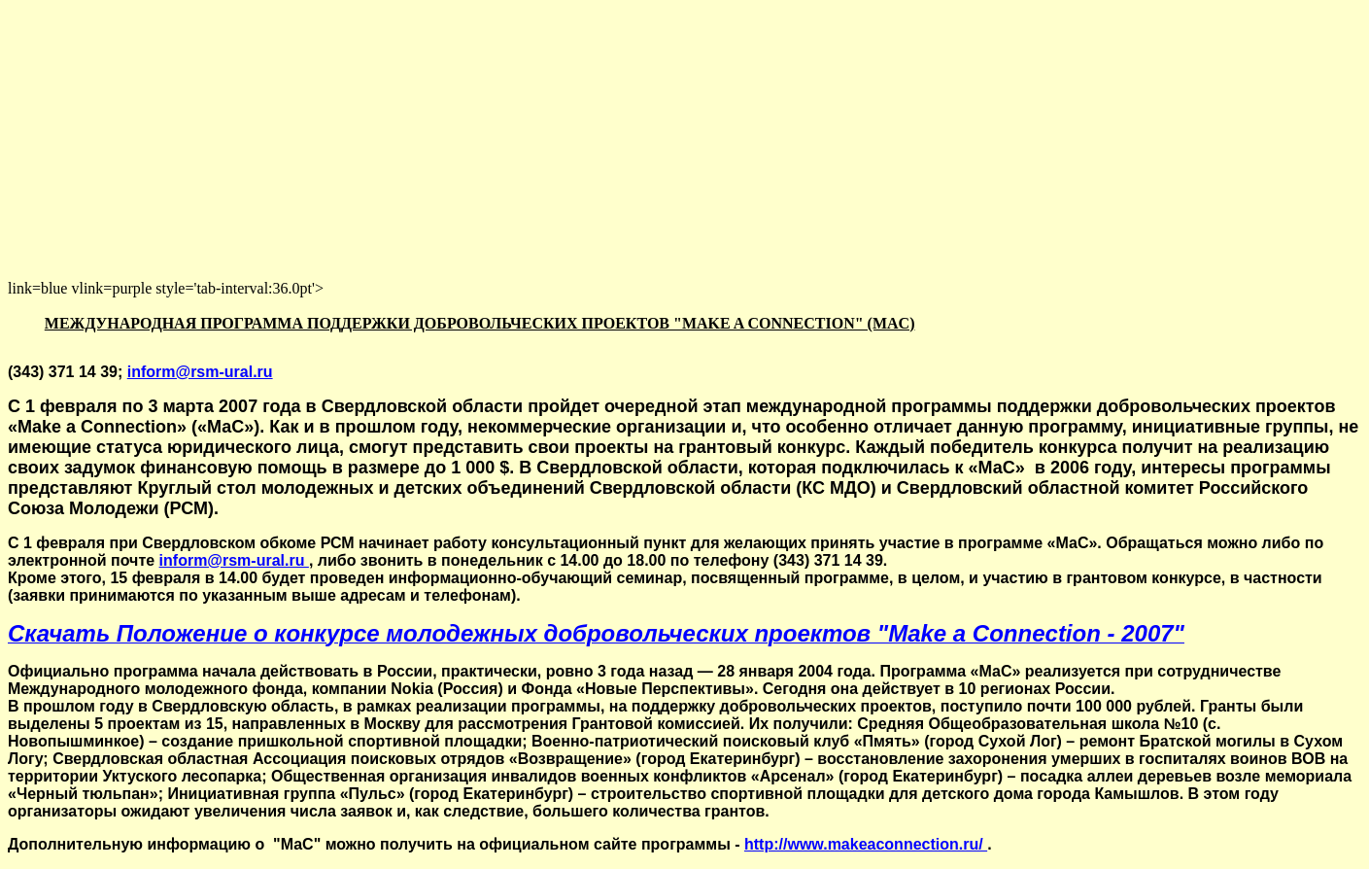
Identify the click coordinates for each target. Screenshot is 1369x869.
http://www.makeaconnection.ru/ (865, 844)
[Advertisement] (591, 144)
